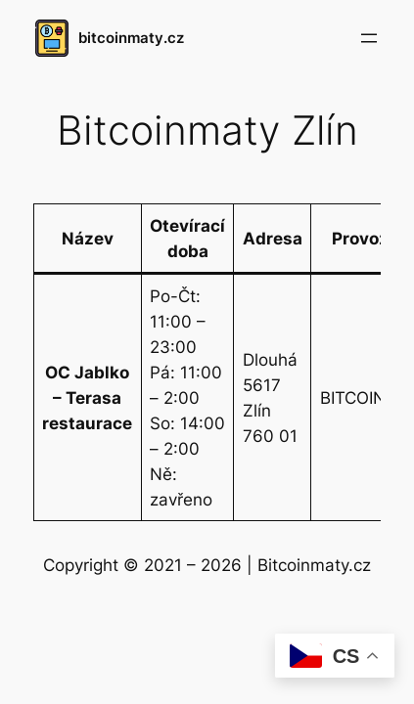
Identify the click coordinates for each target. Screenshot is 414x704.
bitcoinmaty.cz (131, 38)
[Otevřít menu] (369, 38)
